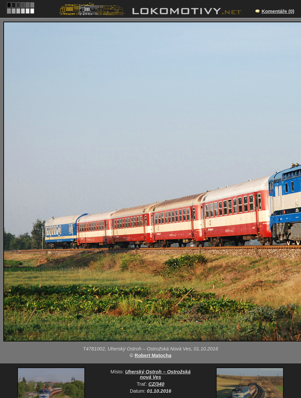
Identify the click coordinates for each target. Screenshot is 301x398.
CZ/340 (156, 384)
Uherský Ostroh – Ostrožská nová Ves (157, 374)
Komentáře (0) (277, 11)
